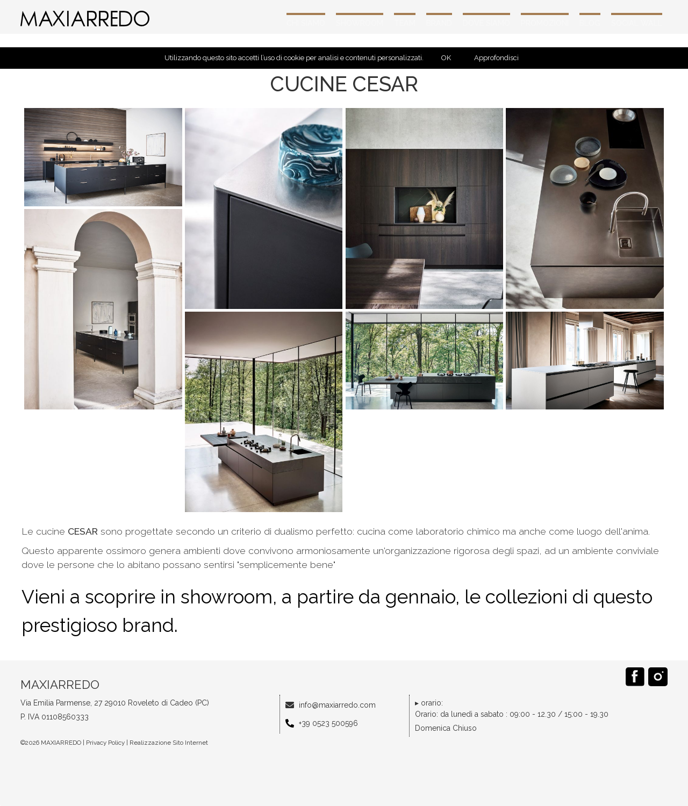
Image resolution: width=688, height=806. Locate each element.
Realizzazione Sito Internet (169, 742)
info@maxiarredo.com (337, 705)
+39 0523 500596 (328, 723)
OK (446, 58)
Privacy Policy (105, 742)
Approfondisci (496, 58)
